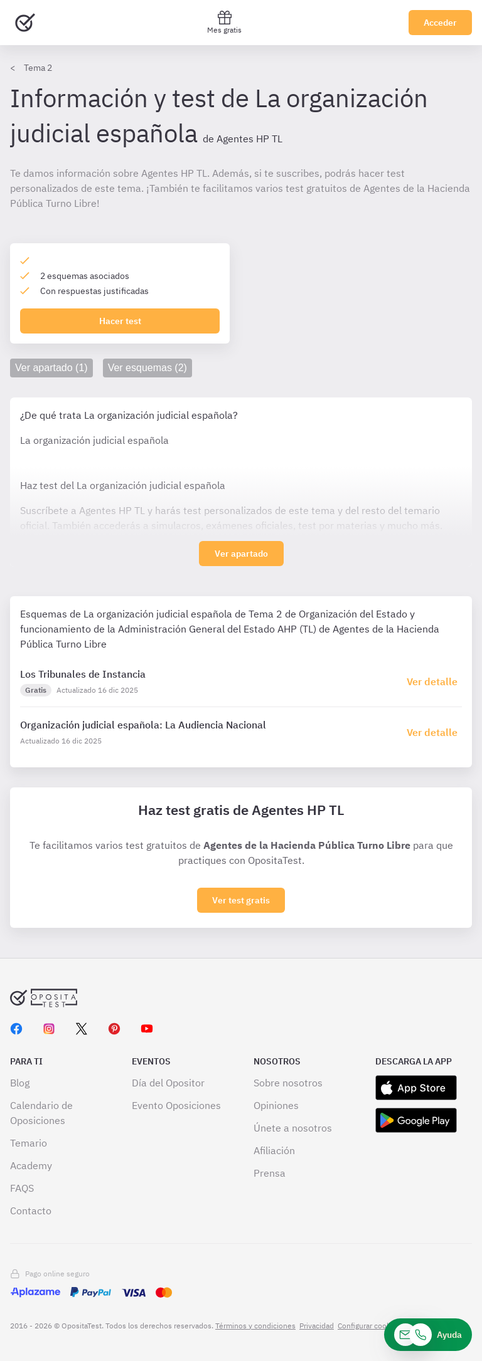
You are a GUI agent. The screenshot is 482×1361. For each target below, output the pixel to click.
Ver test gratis (241, 900)
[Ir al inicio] (25, 23)
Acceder (440, 22)
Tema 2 (38, 67)
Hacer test (120, 321)
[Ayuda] (428, 1334)
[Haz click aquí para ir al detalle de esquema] (434, 681)
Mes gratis (224, 22)
